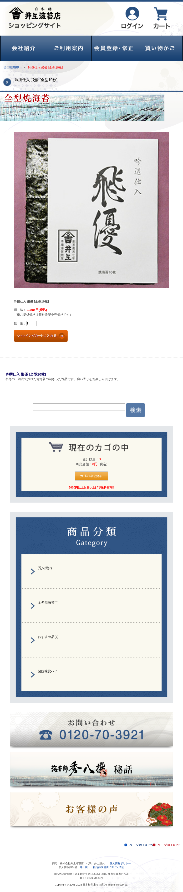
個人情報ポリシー (120, 863)
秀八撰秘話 (91, 770)
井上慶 (84, 867)
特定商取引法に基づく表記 (108, 867)
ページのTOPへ (151, 845)
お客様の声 (91, 810)
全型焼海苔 (11, 67)
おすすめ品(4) (48, 637)
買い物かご (159, 48)
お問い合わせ (91, 730)
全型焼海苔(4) (48, 602)
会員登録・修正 (114, 48)
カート (162, 18)
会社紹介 (23, 48)
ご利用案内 (69, 48)
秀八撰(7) (45, 568)
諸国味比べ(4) (48, 671)
